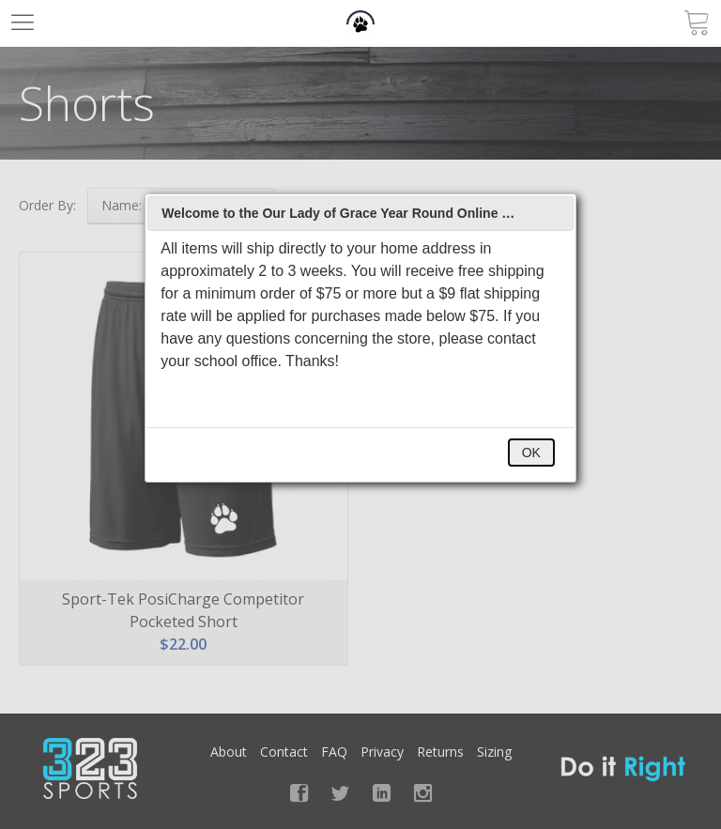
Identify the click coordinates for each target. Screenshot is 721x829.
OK (531, 452)
